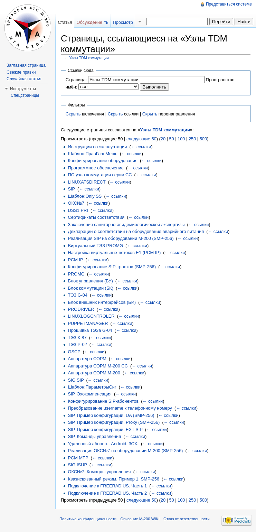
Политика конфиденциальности (87, 519)
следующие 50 (141, 138)
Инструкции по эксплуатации (97, 146)
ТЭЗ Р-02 (77, 344)
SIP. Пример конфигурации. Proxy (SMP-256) (114, 422)
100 (181, 138)
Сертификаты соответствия (96, 217)
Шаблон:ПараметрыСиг (92, 387)
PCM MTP (78, 457)
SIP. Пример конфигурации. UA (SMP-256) (111, 415)
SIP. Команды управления (94, 436)
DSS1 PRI (78, 210)
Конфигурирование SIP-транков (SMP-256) (112, 266)
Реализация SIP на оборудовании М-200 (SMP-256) (120, 238)
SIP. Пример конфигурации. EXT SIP (105, 429)
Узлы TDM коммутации (89, 58)
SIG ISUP (77, 464)
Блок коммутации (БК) (90, 288)
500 (203, 138)
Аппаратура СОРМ (87, 358)
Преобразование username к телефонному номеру (120, 408)
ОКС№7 (76, 203)
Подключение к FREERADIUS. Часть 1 (107, 485)
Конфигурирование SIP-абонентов (103, 401)
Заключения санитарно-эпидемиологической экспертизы (126, 224)
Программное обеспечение (95, 167)
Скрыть (73, 113)
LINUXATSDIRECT (86, 182)
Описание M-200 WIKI (140, 519)
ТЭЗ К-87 (77, 337)
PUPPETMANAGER (88, 323)
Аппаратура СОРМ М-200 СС (97, 365)
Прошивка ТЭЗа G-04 (90, 330)
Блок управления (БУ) (90, 280)
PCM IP (75, 259)
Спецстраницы (25, 95)
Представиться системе (229, 4)
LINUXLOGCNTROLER (91, 316)
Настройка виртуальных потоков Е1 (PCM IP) (114, 252)
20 (163, 138)
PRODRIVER (81, 309)
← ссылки (141, 146)
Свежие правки (21, 72)
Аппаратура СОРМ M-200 (94, 372)
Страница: (76, 79)
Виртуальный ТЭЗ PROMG (95, 245)
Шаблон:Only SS (85, 196)
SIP (71, 189)
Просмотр (123, 22)
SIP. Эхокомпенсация (89, 393)
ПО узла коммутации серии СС (100, 174)
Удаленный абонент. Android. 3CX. (103, 443)
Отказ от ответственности (186, 519)
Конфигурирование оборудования (102, 160)
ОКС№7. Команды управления (99, 471)
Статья (65, 22)
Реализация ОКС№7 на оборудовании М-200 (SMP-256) (125, 450)
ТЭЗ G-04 (77, 295)
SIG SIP (76, 380)
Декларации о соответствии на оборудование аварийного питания (136, 231)
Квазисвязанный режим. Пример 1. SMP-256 (113, 479)
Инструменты (23, 88)
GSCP (74, 351)
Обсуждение (89, 22)
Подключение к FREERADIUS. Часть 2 (107, 493)
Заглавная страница (26, 65)
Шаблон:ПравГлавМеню (92, 153)
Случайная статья (24, 78)
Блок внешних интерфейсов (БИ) (102, 302)
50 (171, 138)
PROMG (76, 274)
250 (192, 138)
